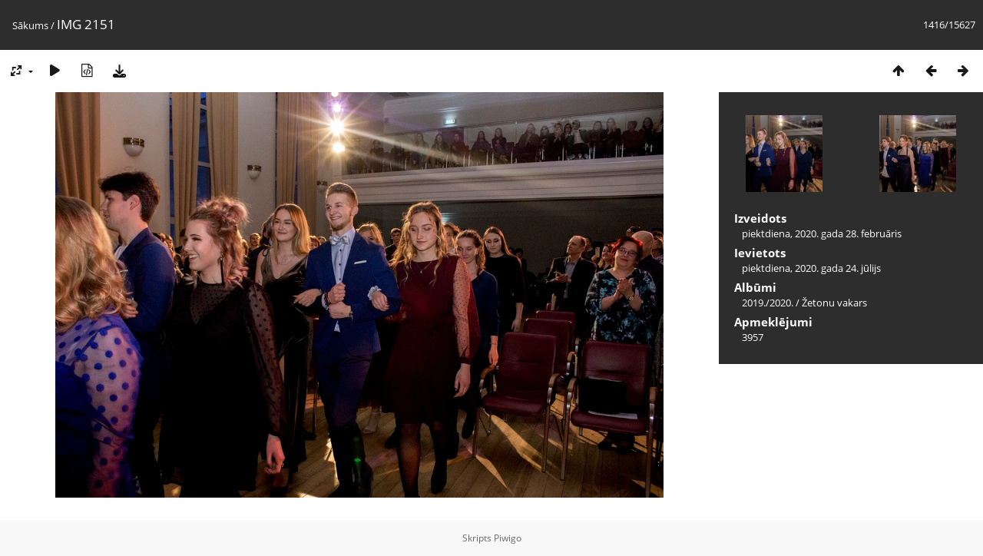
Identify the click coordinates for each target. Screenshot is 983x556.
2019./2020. (767, 302)
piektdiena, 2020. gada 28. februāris (822, 233)
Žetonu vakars (834, 302)
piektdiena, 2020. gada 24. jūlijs (811, 268)
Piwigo (507, 537)
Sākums (30, 25)
